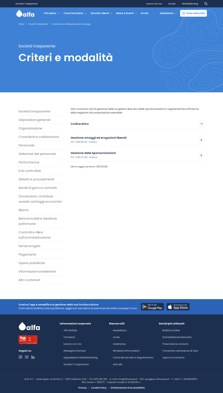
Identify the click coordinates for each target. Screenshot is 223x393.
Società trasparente (34, 111)
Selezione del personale (37, 154)
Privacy (82, 387)
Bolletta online (171, 330)
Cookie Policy (98, 387)
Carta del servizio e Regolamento (133, 357)
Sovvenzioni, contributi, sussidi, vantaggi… (71, 24)
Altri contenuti (29, 280)
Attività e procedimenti (36, 179)
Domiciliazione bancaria (176, 337)
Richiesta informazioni (126, 351)
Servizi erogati (29, 246)
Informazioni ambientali (37, 271)
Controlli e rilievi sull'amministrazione (35, 235)
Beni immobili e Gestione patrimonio (38, 221)
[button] (193, 13)
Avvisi (144, 13)
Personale (26, 145)
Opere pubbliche (32, 263)
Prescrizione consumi (175, 344)
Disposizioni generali (34, 120)
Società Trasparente (26, 3)
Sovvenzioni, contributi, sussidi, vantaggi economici (40, 199)
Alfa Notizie (70, 330)
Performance (29, 162)
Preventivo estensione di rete (180, 351)
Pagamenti (27, 254)
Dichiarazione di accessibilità (128, 387)
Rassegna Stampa (74, 351)
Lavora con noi (154, 3)
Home (21, 24)
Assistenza (119, 344)
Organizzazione (30, 128)
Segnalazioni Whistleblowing (80, 357)
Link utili (117, 364)
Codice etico (137, 124)
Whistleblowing (190, 3)
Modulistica (120, 330)
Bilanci (24, 210)
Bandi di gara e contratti (38, 188)
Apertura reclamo (173, 357)
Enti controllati (30, 171)
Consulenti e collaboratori (39, 137)
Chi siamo (69, 337)
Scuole (172, 3)
